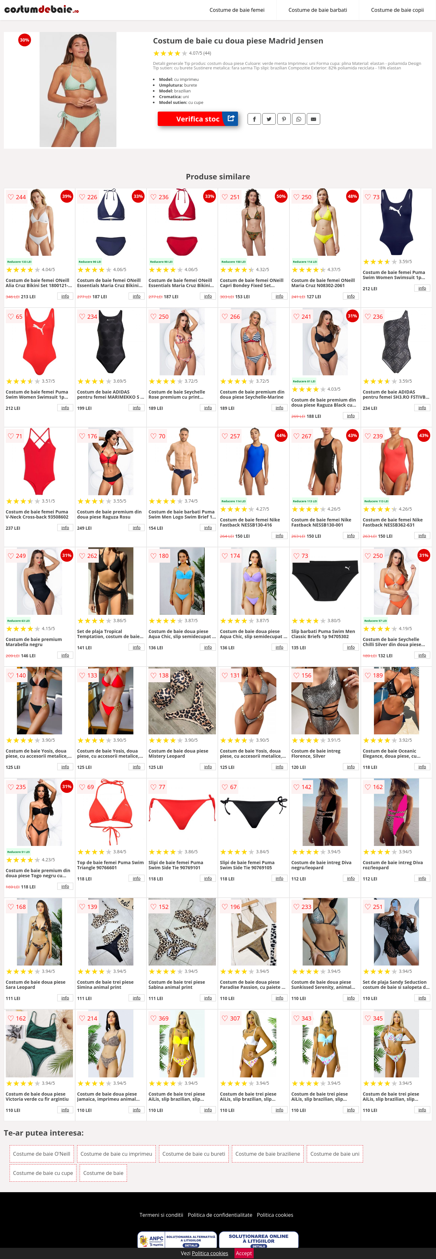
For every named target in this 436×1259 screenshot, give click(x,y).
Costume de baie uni (334, 1153)
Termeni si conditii (161, 1214)
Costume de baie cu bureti (194, 1153)
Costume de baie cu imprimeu (116, 1153)
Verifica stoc (207, 119)
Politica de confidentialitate (220, 1214)
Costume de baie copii (397, 9)
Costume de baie (103, 1173)
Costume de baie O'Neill (41, 1153)
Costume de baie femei (237, 9)
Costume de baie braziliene (267, 1153)
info (65, 296)
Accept (244, 1253)
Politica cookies (275, 1214)
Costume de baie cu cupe (43, 1173)
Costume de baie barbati (318, 9)
